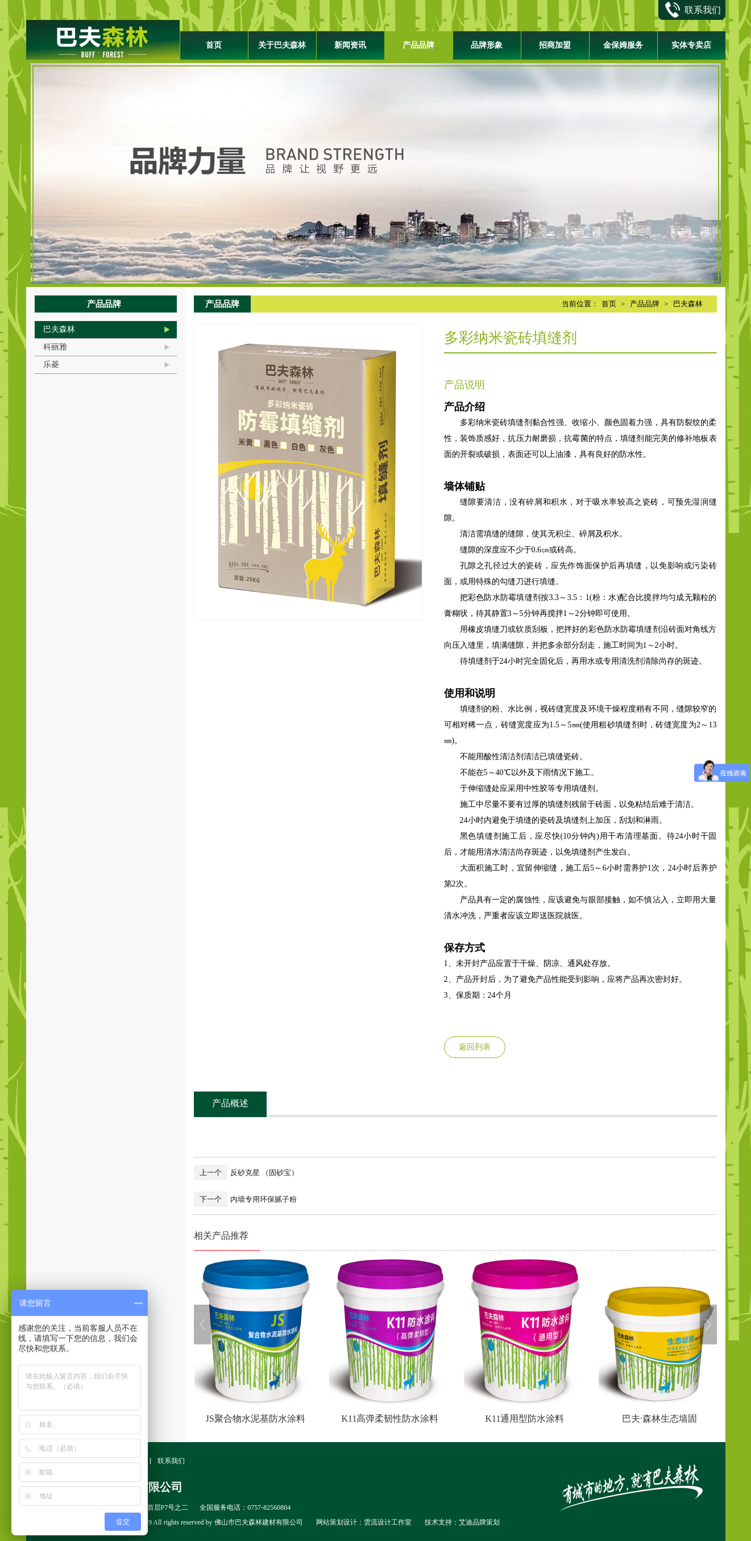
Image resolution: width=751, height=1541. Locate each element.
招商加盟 (555, 45)
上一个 (211, 1172)
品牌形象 (487, 45)
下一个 (211, 1199)
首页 (214, 45)
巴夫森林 (59, 329)
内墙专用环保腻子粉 (263, 1199)
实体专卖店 (691, 45)
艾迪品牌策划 (479, 1522)
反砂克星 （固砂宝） (264, 1172)
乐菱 (51, 364)
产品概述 (230, 1103)
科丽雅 (55, 347)
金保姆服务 (623, 45)
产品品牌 (418, 45)
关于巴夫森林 (282, 45)
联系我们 (171, 1461)
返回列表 (475, 1047)
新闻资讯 (350, 45)
